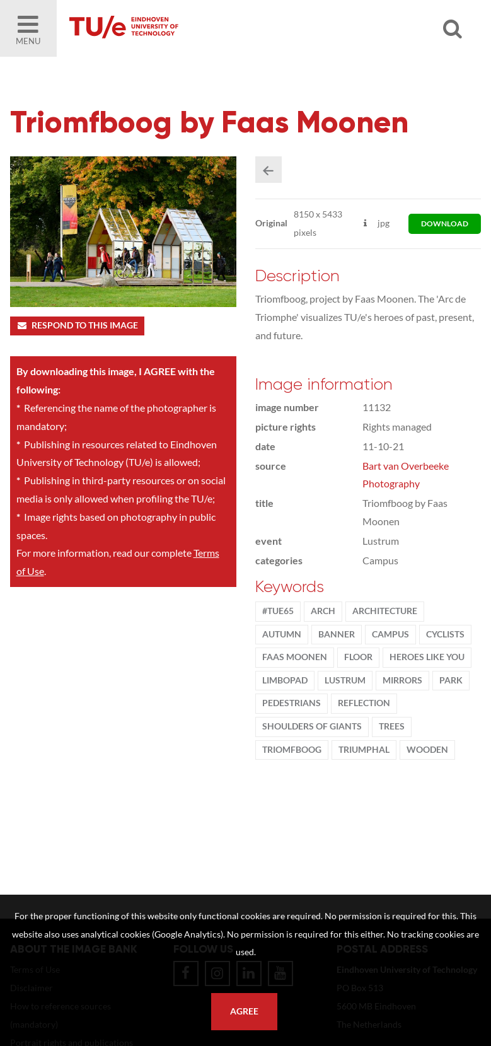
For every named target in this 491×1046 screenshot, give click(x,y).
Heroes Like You (427, 657)
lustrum (345, 680)
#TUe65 (278, 611)
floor (358, 657)
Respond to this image (77, 325)
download (444, 223)
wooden (427, 750)
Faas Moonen (294, 657)
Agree (244, 1011)
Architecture (384, 611)
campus (390, 634)
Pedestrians (291, 703)
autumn (281, 634)
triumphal (364, 750)
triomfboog (291, 750)
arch (323, 611)
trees (392, 726)
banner (336, 634)
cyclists (445, 634)
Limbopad (285, 680)
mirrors (402, 680)
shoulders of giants (312, 726)
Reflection (364, 703)
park (451, 680)
